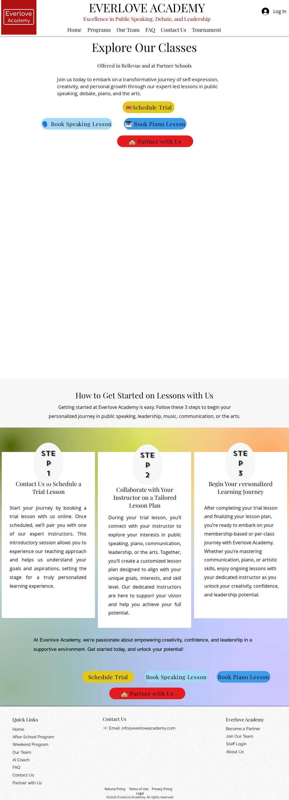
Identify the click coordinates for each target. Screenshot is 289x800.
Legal (140, 793)
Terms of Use (138, 789)
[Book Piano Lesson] (243, 677)
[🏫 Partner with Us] (155, 141)
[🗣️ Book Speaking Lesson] (76, 124)
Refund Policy (115, 789)
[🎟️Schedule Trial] (149, 107)
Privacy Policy (162, 789)
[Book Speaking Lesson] (176, 677)
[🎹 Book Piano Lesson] (155, 124)
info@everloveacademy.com (148, 728)
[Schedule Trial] (108, 677)
